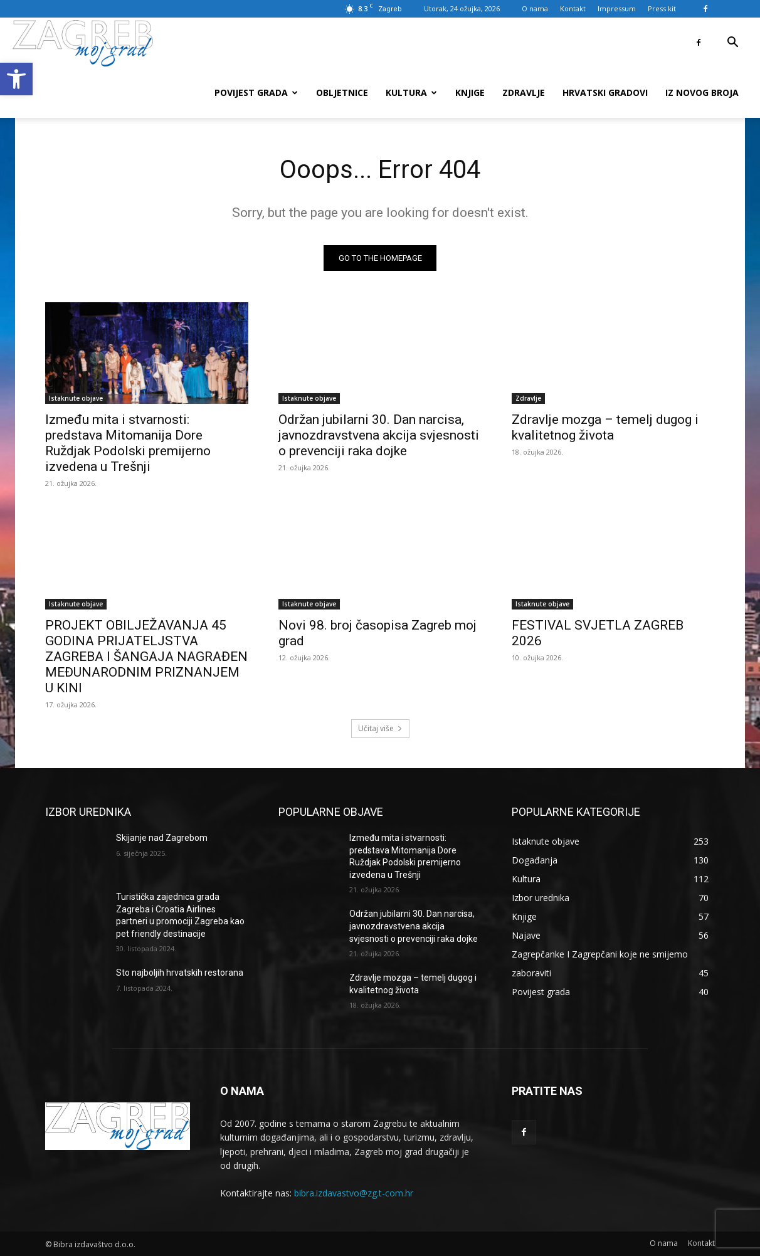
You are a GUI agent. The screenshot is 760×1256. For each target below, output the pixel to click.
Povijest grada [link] (256, 92)
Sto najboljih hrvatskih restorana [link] (179, 973)
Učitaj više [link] (380, 728)
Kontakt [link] (573, 8)
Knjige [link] (470, 92)
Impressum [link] (617, 8)
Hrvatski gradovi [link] (605, 92)
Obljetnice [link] (342, 92)
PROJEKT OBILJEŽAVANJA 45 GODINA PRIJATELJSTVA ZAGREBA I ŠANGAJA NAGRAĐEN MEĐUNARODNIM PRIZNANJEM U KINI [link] (146, 656)
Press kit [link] (662, 8)
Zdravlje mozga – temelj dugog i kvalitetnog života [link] (605, 427)
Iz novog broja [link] (702, 92)
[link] (16, 79)
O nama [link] (535, 8)
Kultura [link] (411, 92)
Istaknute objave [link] (76, 398)
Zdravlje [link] (523, 92)
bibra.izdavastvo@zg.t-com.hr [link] (353, 1193)
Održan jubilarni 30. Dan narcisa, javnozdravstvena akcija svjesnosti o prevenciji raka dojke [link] (378, 435)
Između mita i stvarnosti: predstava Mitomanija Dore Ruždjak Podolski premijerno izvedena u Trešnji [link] (128, 443)
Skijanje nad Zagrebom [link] (162, 838)
